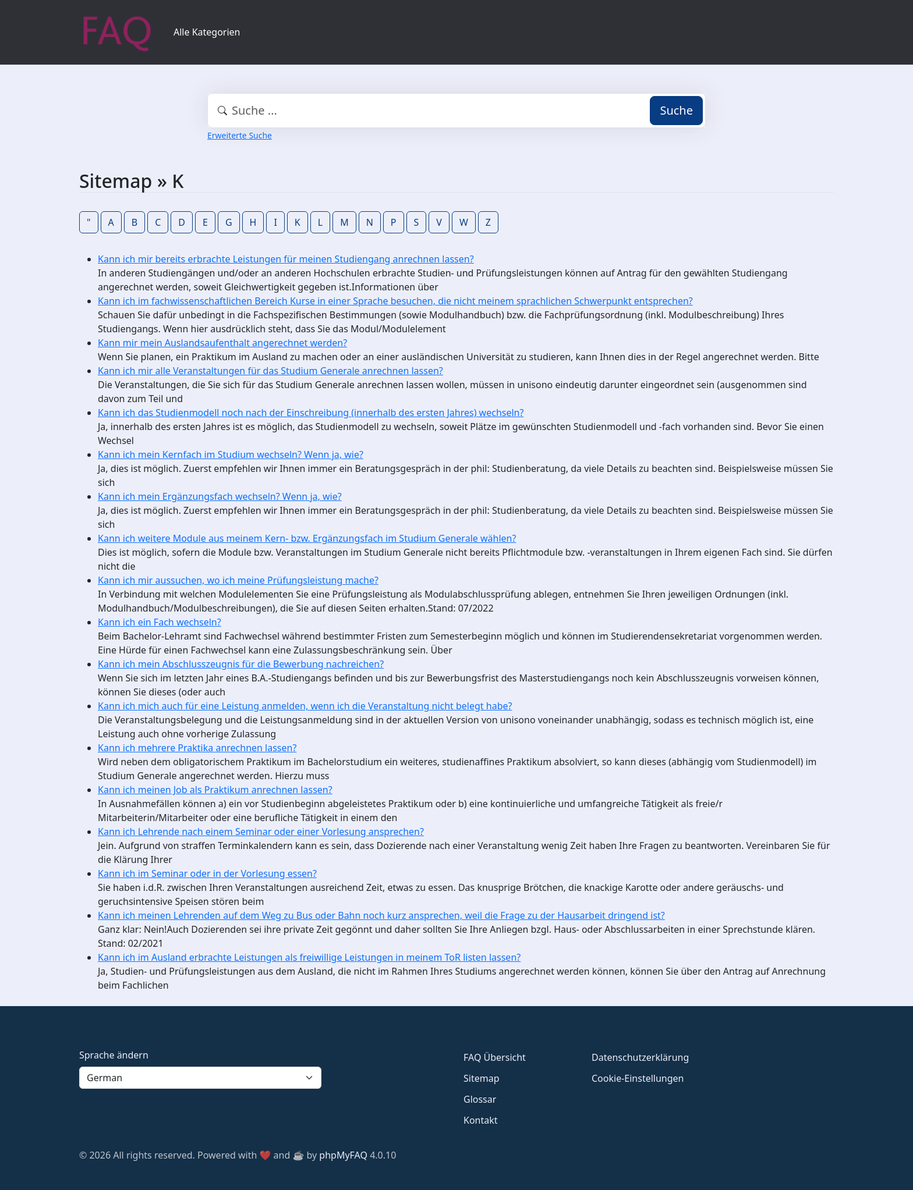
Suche (676, 110)
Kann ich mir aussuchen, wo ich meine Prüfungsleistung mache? (238, 580)
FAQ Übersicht (494, 1057)
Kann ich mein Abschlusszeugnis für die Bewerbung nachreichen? (241, 664)
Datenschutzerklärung (640, 1057)
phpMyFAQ (343, 1155)
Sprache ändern (113, 1055)
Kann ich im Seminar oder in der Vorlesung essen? (207, 873)
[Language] (200, 1078)
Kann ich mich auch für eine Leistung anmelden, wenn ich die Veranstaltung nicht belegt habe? (305, 705)
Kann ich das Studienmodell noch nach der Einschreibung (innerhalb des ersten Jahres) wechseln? (310, 412)
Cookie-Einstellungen (638, 1078)
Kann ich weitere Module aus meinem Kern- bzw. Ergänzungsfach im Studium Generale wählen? (307, 538)
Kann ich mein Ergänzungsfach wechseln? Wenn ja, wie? (220, 496)
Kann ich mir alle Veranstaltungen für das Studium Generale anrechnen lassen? (270, 370)
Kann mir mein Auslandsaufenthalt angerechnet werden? (222, 342)
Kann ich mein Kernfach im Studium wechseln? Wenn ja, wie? (230, 454)
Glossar (479, 1099)
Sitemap (481, 1078)
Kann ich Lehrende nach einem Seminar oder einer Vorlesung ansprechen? (261, 831)
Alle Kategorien (207, 32)
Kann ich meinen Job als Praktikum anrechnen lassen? (215, 789)
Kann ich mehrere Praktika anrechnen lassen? (197, 747)
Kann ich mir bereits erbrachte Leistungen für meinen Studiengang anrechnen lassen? (286, 259)
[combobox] (456, 110)
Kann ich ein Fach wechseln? (159, 622)
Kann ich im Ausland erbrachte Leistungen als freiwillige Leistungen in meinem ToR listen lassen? (309, 957)
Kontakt (480, 1120)
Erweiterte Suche (239, 135)
